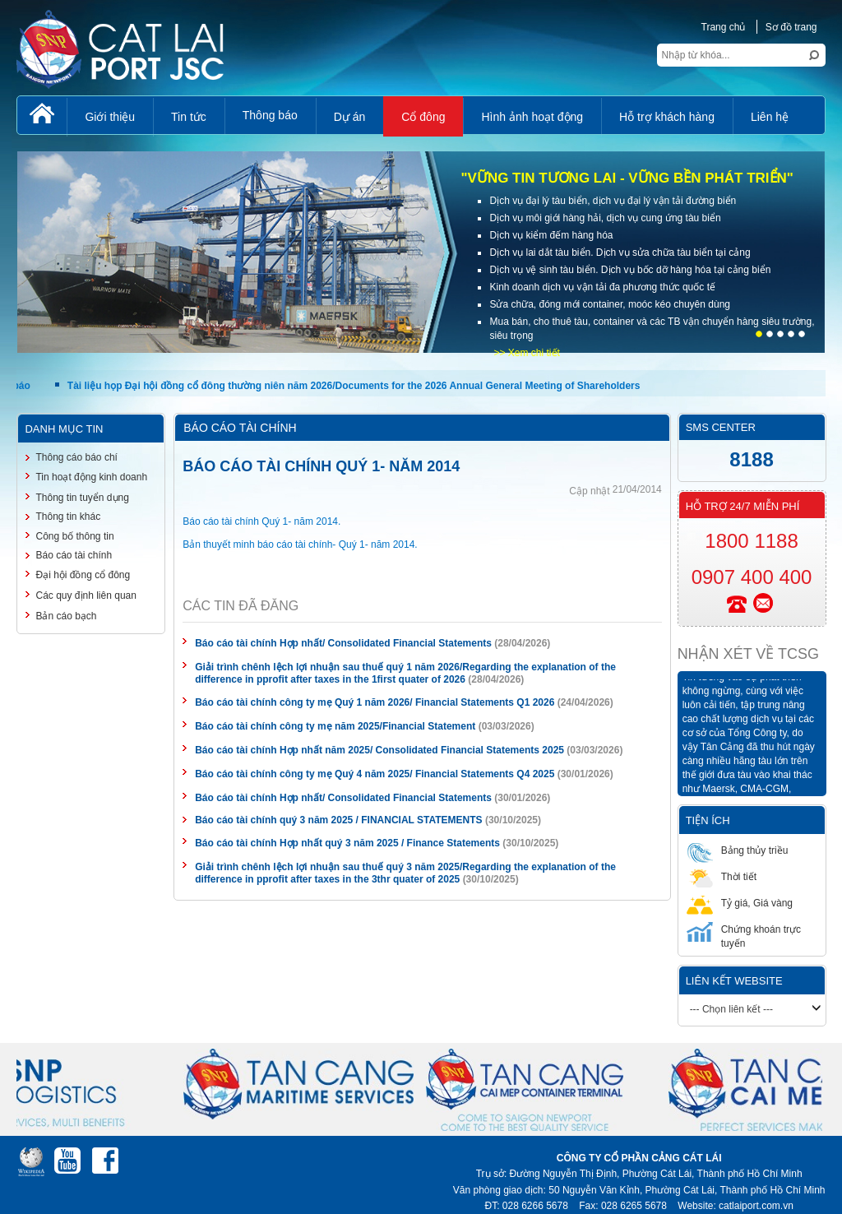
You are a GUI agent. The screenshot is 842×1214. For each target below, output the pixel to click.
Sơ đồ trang (791, 27)
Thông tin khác (67, 516)
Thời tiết (721, 876)
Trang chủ (723, 27)
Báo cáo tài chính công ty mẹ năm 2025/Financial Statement (335, 726)
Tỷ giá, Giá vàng (740, 903)
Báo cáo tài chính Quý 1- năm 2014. (261, 521)
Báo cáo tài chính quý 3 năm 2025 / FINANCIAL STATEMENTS (338, 820)
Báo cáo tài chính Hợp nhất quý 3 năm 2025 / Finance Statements (347, 843)
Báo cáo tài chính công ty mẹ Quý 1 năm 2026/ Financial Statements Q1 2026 (374, 702)
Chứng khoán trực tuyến (744, 935)
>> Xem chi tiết (526, 353)
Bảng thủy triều (738, 850)
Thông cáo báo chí (76, 457)
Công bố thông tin (74, 536)
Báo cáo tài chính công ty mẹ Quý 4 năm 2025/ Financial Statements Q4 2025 (374, 774)
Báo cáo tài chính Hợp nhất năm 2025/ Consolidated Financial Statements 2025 (379, 750)
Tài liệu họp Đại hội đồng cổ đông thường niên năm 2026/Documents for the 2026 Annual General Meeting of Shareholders (354, 386)
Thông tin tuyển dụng (81, 497)
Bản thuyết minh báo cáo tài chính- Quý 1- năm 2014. (300, 544)
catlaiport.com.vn (756, 1206)
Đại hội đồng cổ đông (82, 575)
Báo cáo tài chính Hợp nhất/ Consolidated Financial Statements (343, 643)
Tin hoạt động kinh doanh (91, 477)
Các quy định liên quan (85, 595)
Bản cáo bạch (65, 616)
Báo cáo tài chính (73, 555)
